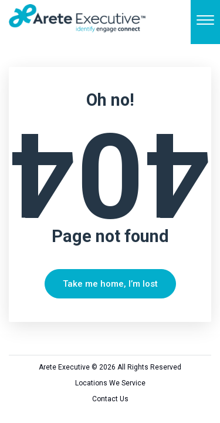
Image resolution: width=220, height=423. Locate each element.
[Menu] (205, 22)
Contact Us (110, 399)
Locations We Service (110, 383)
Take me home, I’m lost (110, 283)
